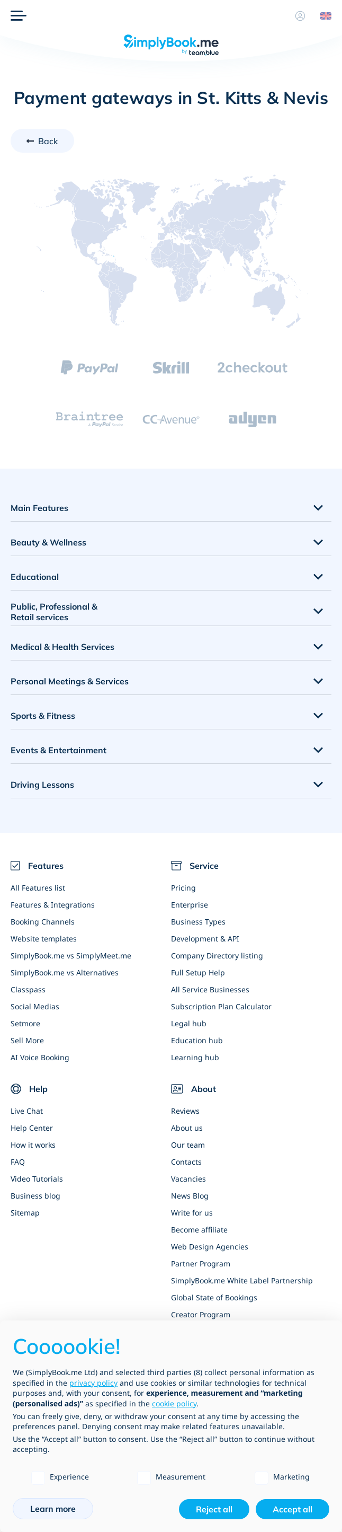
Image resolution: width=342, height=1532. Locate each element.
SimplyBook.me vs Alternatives (65, 972)
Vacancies (188, 1179)
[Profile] (300, 16)
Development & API (205, 939)
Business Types (198, 922)
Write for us (192, 1213)
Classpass (28, 989)
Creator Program (200, 1314)
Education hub (197, 1040)
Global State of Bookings (214, 1297)
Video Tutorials (37, 1179)
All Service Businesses (210, 989)
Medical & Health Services (62, 646)
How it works (33, 1145)
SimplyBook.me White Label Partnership (242, 1280)
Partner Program (200, 1263)
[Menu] (18, 16)
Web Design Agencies (209, 1247)
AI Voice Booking (40, 1057)
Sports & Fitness (43, 715)
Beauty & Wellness (48, 542)
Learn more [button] (53, 1508)
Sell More (27, 1040)
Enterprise (189, 905)
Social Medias (35, 1006)
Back (48, 141)
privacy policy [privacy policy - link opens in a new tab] (93, 1383)
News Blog (190, 1196)
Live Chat (27, 1111)
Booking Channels (43, 922)
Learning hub (195, 1057)
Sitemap (25, 1213)
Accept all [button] (292, 1509)
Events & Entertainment (58, 750)
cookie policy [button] (174, 1403)
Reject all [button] (214, 1509)
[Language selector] (321, 16)
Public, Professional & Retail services (54, 612)
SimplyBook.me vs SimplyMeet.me (71, 955)
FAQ (18, 1162)
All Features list (38, 888)
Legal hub (188, 1023)
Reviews (185, 1111)
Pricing (183, 888)
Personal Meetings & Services (70, 681)
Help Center (32, 1128)
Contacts (186, 1162)
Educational (35, 576)
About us (187, 1128)
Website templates (44, 939)
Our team (188, 1145)
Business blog (35, 1196)
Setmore (25, 1023)
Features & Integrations (53, 905)
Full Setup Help (198, 972)
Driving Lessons (42, 784)
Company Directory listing (217, 955)
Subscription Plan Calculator (221, 1006)
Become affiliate (199, 1230)
